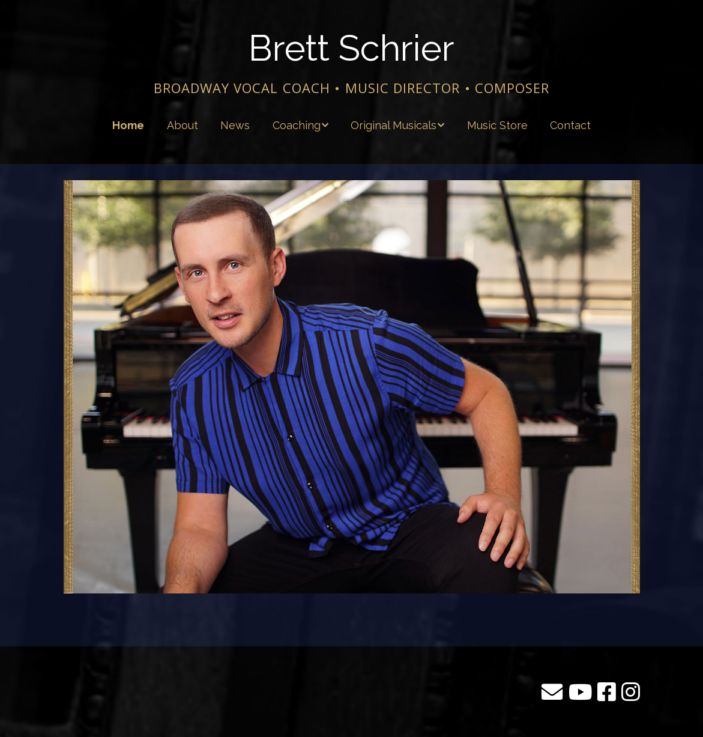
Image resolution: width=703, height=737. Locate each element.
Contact (570, 125)
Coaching (297, 125)
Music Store (497, 125)
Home (128, 125)
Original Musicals (393, 125)
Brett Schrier (352, 48)
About (182, 125)
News (235, 125)
